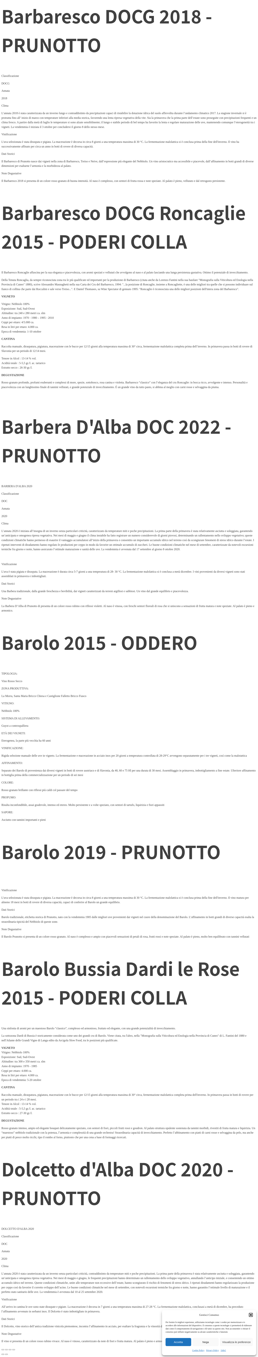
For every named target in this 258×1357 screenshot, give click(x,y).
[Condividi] (10, 1349)
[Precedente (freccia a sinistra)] (2, 1354)
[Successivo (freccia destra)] (6, 1354)
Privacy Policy (212, 1350)
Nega (205, 1342)
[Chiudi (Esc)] (13, 1349)
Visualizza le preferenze (236, 1342)
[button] (251, 1315)
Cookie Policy (198, 1350)
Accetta (178, 1342)
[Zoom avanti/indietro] (2, 1349)
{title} (223, 1350)
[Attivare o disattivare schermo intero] (6, 1349)
